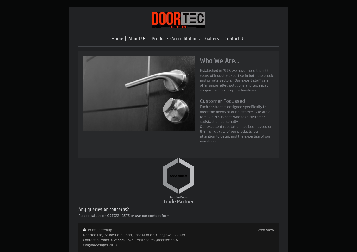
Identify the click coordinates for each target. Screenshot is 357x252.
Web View (266, 229)
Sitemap (105, 229)
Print (90, 229)
